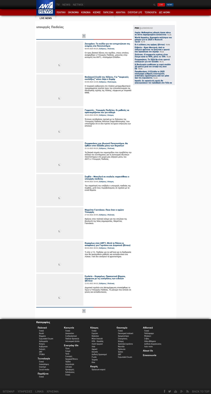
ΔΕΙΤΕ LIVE (161, 4)
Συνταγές (68, 356)
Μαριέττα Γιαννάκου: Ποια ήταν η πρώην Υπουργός (104, 211)
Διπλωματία (43, 341)
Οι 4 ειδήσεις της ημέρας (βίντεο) (152, 45)
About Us (148, 350)
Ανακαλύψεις (44, 364)
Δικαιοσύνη (69, 333)
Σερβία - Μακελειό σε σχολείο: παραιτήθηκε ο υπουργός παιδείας (107, 178)
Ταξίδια (68, 361)
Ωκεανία (95, 351)
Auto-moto (148, 346)
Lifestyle (68, 366)
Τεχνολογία (44, 358)
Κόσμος (111, 115)
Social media (44, 369)
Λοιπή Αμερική (97, 344)
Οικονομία (122, 327)
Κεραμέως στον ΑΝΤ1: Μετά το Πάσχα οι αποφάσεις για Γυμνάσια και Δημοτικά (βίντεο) (107, 244)
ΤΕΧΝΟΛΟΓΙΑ (150, 12)
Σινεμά (67, 351)
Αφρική (94, 349)
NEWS (66, 4)
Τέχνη (67, 348)
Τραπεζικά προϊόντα (125, 344)
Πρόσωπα (121, 349)
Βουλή (41, 333)
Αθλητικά (148, 327)
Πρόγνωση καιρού (98, 369)
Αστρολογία (69, 364)
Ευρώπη (95, 333)
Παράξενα (43, 373)
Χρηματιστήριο (123, 336)
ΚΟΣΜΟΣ (97, 12)
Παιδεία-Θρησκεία (72, 338)
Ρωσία (94, 357)
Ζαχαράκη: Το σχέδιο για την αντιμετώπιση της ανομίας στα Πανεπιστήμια (107, 45)
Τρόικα (120, 351)
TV (58, 4)
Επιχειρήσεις (122, 338)
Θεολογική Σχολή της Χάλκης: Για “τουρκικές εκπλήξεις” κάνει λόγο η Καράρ (107, 78)
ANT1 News (45, 12)
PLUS (78, 4)
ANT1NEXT (93, 4)
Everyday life (71, 345)
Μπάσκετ (147, 336)
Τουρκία (95, 359)
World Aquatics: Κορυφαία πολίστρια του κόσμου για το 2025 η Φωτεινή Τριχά (153, 40)
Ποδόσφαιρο (149, 333)
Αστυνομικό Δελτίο (72, 341)
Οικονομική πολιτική (125, 333)
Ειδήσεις (102, 49)
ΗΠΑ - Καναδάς (97, 341)
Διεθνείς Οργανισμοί (99, 354)
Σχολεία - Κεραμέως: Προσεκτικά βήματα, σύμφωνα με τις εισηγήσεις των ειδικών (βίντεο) (105, 278)
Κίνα (93, 362)
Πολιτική (111, 49)
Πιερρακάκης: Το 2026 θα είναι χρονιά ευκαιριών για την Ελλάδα (152, 61)
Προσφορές (69, 369)
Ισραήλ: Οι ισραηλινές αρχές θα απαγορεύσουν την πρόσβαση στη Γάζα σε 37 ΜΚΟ (153, 83)
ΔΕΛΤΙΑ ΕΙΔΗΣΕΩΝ (169, 4)
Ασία (93, 346)
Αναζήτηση (154, 5)
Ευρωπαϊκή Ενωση (46, 338)
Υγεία (67, 353)
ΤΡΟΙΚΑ (42, 354)
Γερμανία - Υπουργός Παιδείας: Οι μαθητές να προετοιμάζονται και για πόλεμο (107, 111)
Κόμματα (42, 336)
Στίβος (146, 338)
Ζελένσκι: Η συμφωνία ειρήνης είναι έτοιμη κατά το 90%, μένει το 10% (153, 56)
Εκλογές (42, 349)
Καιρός (94, 366)
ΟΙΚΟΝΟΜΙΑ (73, 12)
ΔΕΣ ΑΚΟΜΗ (164, 12)
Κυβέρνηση (43, 346)
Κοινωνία (69, 327)
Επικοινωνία (149, 355)
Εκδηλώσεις (69, 372)
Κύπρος (42, 344)
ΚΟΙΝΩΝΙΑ (85, 12)
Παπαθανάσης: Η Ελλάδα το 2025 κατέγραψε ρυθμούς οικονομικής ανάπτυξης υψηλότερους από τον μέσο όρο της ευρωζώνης (152, 75)
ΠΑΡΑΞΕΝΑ (108, 12)
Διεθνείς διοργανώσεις (152, 344)
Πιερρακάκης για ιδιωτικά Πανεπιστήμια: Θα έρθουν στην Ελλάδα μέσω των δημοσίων (106, 144)
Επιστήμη (42, 366)
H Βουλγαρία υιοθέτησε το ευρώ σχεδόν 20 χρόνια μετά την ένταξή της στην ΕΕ (153, 67)
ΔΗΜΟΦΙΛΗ (147, 28)
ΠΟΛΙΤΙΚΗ (61, 12)
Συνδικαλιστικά (71, 336)
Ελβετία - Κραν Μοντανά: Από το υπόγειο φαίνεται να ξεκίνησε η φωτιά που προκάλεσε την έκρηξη (152, 50)
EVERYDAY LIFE (135, 12)
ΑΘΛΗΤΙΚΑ (120, 12)
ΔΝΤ (40, 351)
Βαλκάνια (95, 336)
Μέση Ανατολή (97, 338)
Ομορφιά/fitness (71, 359)
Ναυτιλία (121, 346)
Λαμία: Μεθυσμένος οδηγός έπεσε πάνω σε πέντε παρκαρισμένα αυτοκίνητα (153, 34)
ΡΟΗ (137, 28)
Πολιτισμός (112, 82)
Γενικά (41, 330)
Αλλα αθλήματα (150, 341)
